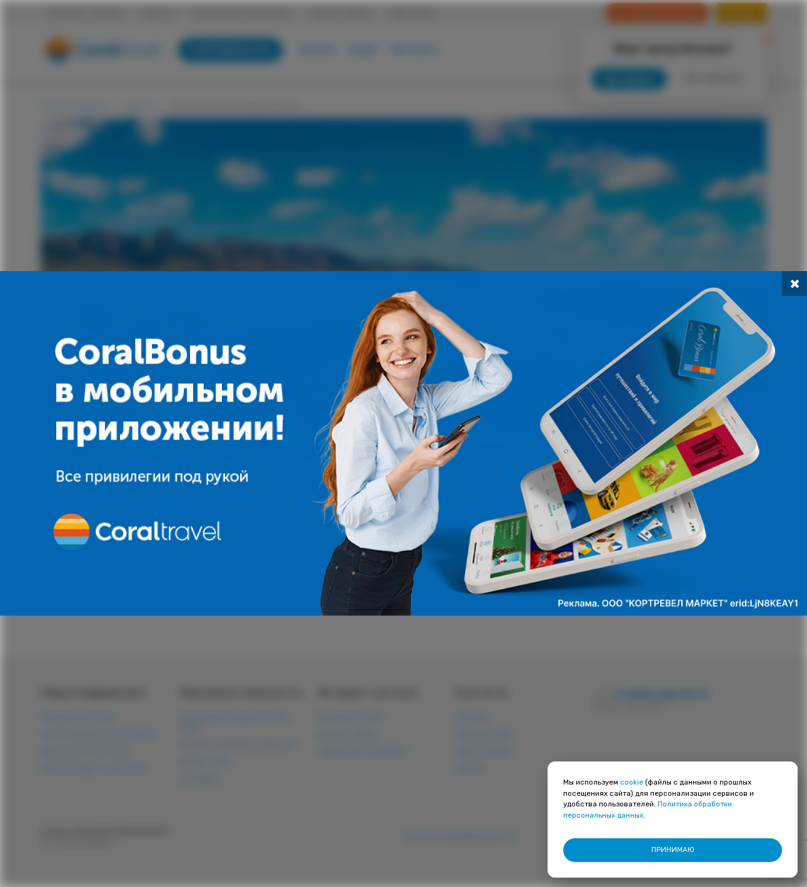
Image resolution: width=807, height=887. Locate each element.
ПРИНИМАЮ (672, 849)
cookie (631, 782)
